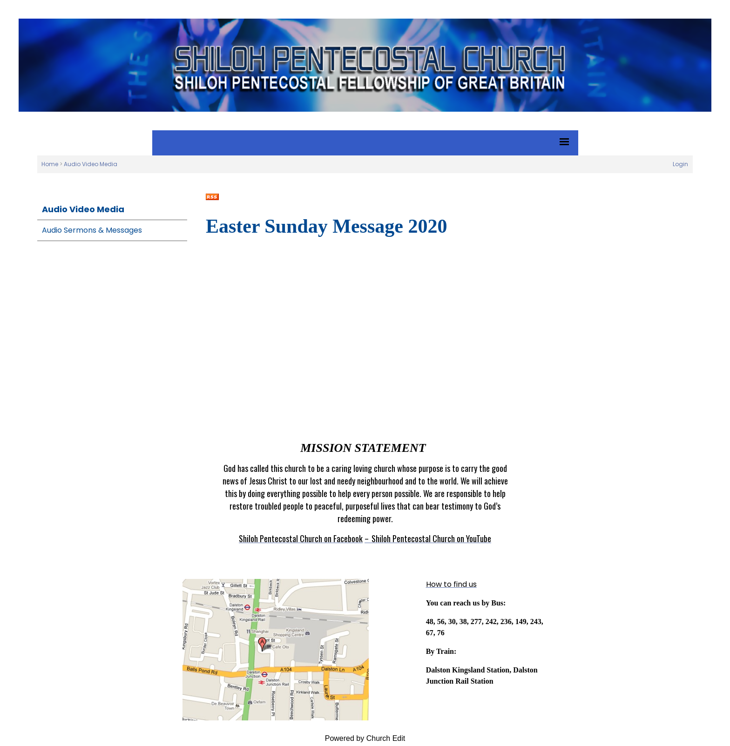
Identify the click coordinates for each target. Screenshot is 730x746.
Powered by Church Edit (365, 738)
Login (680, 164)
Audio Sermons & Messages (92, 230)
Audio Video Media (90, 164)
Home (49, 164)
